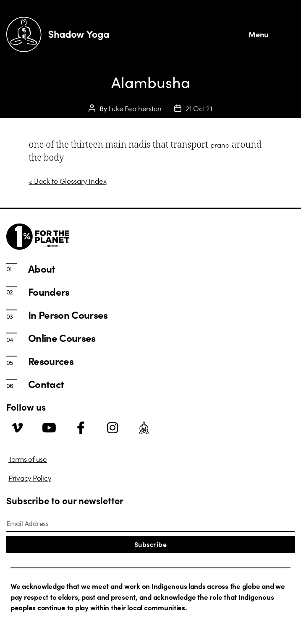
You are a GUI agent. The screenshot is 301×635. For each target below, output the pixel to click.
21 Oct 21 (199, 108)
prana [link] (220, 145)
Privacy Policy (29, 478)
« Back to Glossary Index (68, 181)
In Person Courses (68, 314)
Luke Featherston (135, 108)
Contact (46, 383)
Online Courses (62, 337)
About (41, 268)
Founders (49, 291)
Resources (50, 360)
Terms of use (27, 459)
